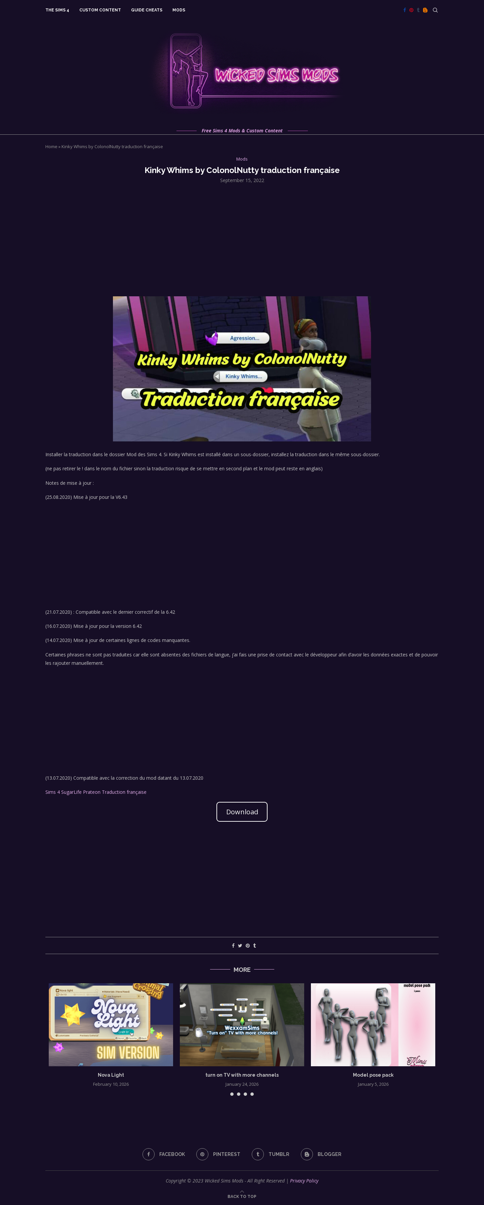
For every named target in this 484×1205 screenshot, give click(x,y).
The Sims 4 (57, 10)
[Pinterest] (411, 10)
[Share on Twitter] (240, 945)
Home (51, 146)
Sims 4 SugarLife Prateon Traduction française (96, 792)
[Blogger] (425, 10)
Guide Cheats (146, 10)
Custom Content (100, 10)
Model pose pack (373, 1075)
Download (242, 811)
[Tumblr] (418, 10)
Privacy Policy (304, 1180)
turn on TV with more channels (242, 1075)
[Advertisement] (242, 239)
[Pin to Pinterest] (248, 945)
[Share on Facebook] (233, 945)
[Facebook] (404, 10)
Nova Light (111, 1075)
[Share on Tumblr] (254, 945)
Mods (178, 10)
